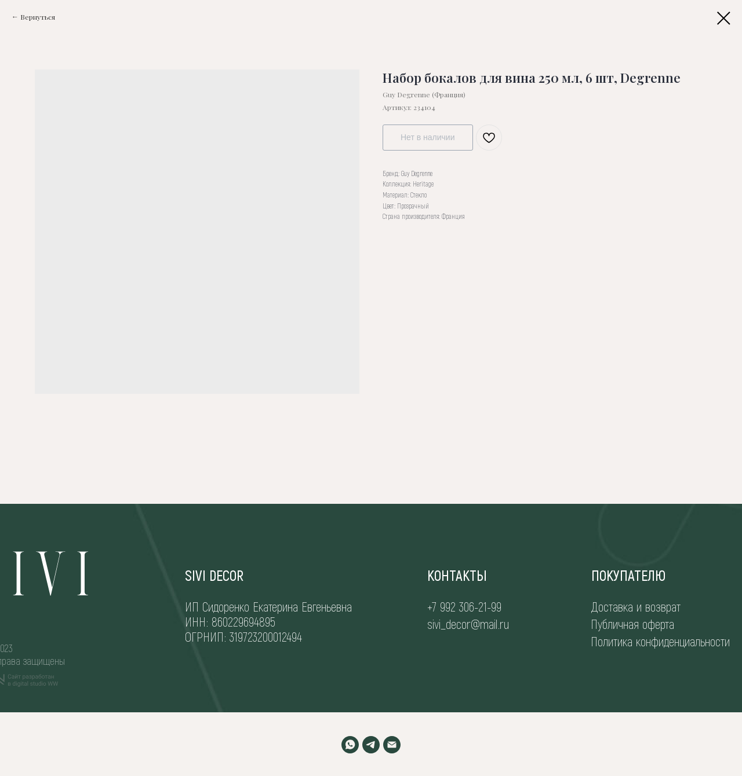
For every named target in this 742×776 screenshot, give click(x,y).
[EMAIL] (392, 744)
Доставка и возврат (636, 606)
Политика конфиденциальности (660, 641)
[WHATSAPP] (350, 744)
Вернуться (37, 16)
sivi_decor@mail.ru (468, 623)
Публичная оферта (632, 623)
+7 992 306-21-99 (464, 606)
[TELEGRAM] (371, 744)
